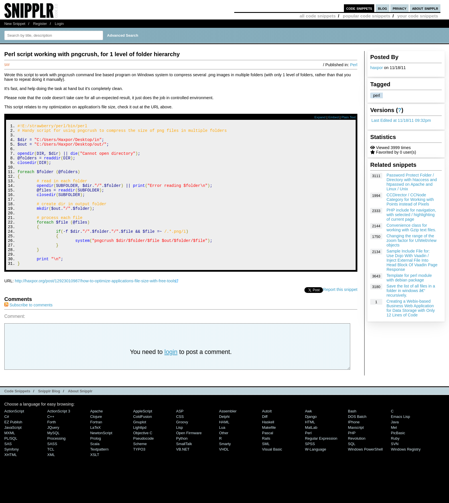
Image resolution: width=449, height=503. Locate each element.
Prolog (95, 465)
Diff (264, 443)
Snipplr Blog (49, 418)
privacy (399, 8)
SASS (52, 470)
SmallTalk (184, 470)
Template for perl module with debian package (409, 277)
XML (51, 481)
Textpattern (99, 476)
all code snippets (318, 15)
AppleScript (142, 438)
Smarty (225, 470)
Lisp (179, 454)
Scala (94, 470)
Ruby (395, 465)
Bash (352, 438)
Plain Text (348, 117)
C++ (50, 443)
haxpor (376, 67)
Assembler (228, 438)
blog (382, 8)
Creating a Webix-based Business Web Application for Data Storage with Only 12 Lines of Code (411, 308)
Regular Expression (321, 465)
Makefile (269, 454)
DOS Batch (357, 443)
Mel (394, 454)
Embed (333, 117)
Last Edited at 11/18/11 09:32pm (401, 120)
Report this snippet (340, 316)
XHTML (10, 481)
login (171, 378)
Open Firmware (189, 459)
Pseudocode (143, 465)
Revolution (356, 465)
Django (311, 443)
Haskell (268, 449)
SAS (8, 470)
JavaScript (12, 454)
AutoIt (267, 438)
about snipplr (425, 8)
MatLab (311, 454)
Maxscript (356, 454)
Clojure (96, 443)
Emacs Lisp (400, 443)
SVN (395, 470)
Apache (96, 438)
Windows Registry (406, 476)
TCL (50, 476)
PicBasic (398, 459)
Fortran (96, 449)
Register (40, 23)
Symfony (11, 476)
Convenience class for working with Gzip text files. (411, 227)
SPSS (310, 470)
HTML (310, 449)
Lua (222, 454)
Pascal (267, 459)
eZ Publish (13, 449)
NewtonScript (101, 459)
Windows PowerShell (365, 476)
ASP (180, 438)
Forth (51, 449)
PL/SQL (10, 465)
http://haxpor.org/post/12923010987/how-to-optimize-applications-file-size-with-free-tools (95, 307)
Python (182, 465)
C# (6, 443)
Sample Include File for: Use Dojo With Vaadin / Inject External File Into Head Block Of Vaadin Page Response (412, 260)
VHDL (224, 476)
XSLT (94, 481)
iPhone (354, 449)
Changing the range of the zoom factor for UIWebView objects (412, 240)
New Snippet (14, 23)
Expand (320, 117)
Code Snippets (17, 418)
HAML (224, 449)
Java (395, 449)
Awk (308, 438)
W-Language (315, 476)
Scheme (140, 470)
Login (59, 23)
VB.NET (183, 476)
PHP (352, 459)
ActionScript (14, 438)
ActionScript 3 (58, 438)
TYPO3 (139, 476)
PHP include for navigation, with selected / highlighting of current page (411, 215)
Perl (353, 64)
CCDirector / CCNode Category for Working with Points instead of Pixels (410, 199)
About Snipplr (80, 418)
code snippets (359, 8)
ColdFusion (142, 443)
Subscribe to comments (28, 331)
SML (266, 470)
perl (376, 95)
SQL (351, 470)
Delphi (224, 443)
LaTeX (95, 454)
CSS (180, 443)
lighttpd (139, 454)
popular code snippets (366, 15)
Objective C (142, 459)
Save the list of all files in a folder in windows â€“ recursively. (411, 291)
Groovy (182, 449)
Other (223, 459)
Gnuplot (139, 449)
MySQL (53, 459)
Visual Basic (272, 476)
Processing (56, 465)
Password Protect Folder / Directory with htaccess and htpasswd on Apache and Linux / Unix (412, 182)
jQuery (53, 454)
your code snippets (417, 15)
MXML (9, 459)
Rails (266, 465)
